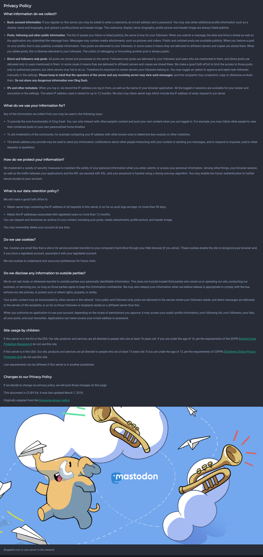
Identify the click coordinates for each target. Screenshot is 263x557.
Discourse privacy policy (54, 400)
